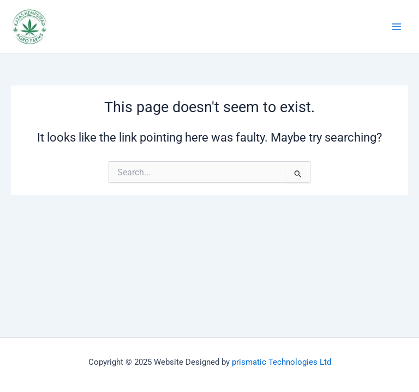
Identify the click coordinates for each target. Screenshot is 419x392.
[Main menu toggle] (396, 26)
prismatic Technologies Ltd (281, 362)
